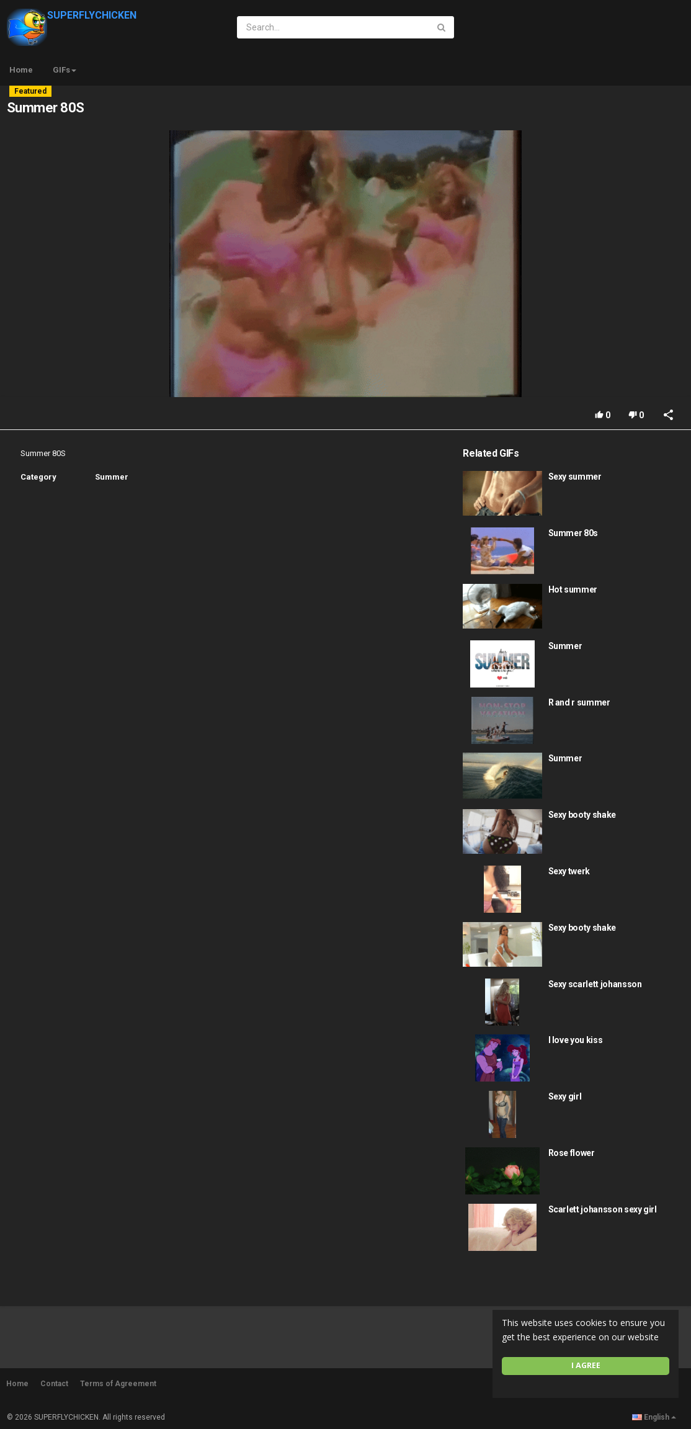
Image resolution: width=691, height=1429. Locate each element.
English (654, 1417)
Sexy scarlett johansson (595, 984)
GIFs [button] (64, 69)
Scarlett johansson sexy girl (602, 1209)
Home (21, 69)
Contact (54, 1383)
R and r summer (579, 702)
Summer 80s (573, 533)
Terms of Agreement (118, 1383)
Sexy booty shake (582, 815)
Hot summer (573, 589)
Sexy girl (565, 1096)
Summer (111, 477)
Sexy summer (575, 477)
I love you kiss (575, 1040)
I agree (585, 1365)
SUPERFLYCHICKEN (71, 15)
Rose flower (571, 1153)
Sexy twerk (569, 871)
